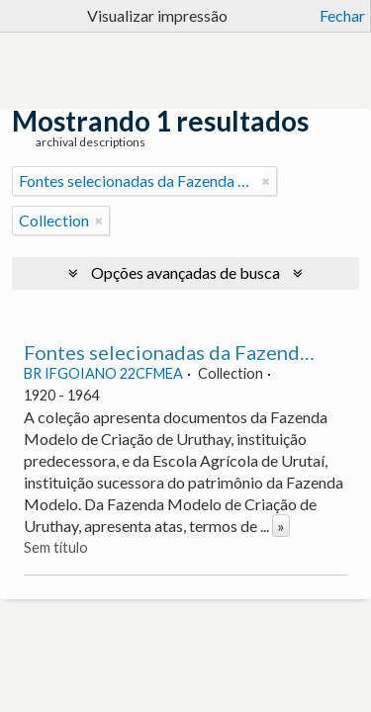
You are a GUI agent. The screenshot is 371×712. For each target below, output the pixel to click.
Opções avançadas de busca (185, 272)
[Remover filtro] (266, 181)
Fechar (342, 15)
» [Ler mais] (281, 525)
